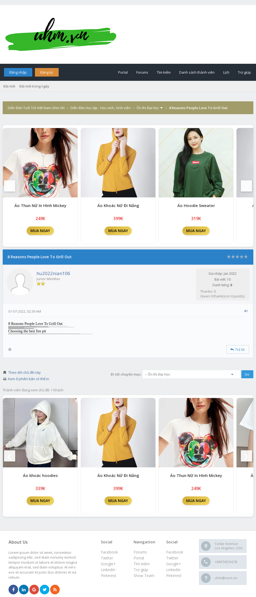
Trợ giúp (244, 72)
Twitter (172, 557)
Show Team (144, 575)
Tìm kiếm (164, 72)
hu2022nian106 (53, 273)
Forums (142, 72)
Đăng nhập (18, 72)
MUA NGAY (40, 230)
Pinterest (174, 575)
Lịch (226, 72)
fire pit (29, 333)
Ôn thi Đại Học (148, 107)
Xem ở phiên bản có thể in (28, 378)
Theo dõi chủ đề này (24, 372)
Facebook (174, 552)
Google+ (173, 563)
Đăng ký (46, 72)
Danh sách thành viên (197, 72)
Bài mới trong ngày (34, 86)
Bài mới (9, 86)
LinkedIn (173, 569)
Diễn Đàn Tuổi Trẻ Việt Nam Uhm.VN (36, 107)
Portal (123, 72)
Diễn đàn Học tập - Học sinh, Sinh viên (100, 107)
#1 (246, 311)
